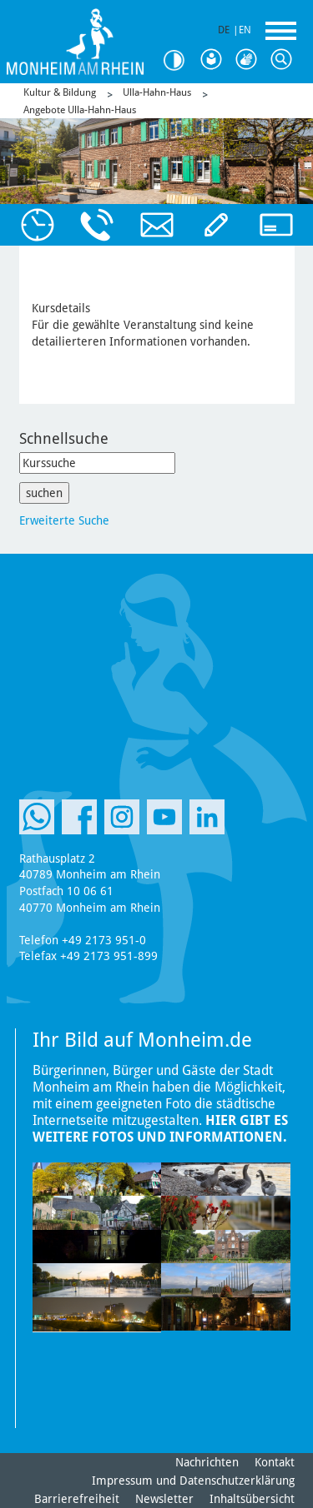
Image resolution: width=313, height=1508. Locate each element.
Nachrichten (207, 1462)
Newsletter (164, 1499)
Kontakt (275, 1462)
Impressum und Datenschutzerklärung (193, 1480)
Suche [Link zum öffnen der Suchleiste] (284, 60)
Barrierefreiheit (76, 1499)
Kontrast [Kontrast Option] (179, 60)
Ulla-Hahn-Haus (157, 92)
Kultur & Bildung (59, 92)
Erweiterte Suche (64, 520)
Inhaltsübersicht (252, 1499)
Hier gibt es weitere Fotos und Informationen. (160, 1128)
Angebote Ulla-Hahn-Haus (79, 110)
